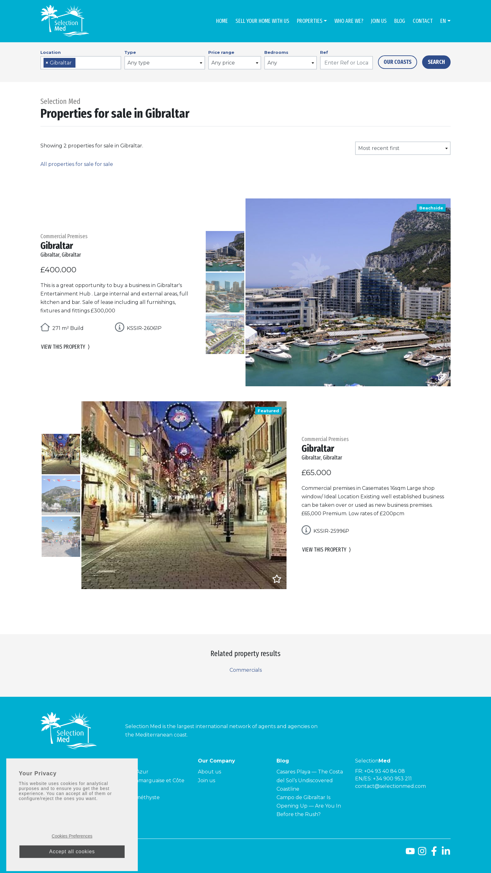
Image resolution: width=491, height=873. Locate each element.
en (443, 21)
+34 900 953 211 (392, 779)
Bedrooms (276, 52)
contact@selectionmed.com (390, 786)
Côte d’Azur (133, 772)
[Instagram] (422, 853)
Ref (324, 52)
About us (209, 772)
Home (222, 21)
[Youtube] (410, 853)
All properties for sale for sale (76, 164)
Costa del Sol (56, 772)
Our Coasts (397, 62)
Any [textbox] (272, 63)
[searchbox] (79, 63)
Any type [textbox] (138, 63)
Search (436, 62)
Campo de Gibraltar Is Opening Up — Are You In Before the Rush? (309, 805)
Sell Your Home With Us (262, 21)
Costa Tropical (58, 789)
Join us (379, 21)
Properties (310, 21)
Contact (423, 21)
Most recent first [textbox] (379, 148)
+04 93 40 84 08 (384, 771)
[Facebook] (434, 853)
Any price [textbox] (223, 63)
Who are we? (348, 21)
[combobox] (80, 62)
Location (50, 52)
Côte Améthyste (139, 797)
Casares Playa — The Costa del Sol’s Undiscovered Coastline (310, 780)
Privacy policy (118, 852)
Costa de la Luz (59, 780)
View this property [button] (65, 347)
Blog (399, 21)
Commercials (246, 670)
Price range (221, 52)
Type (130, 52)
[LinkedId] (446, 853)
